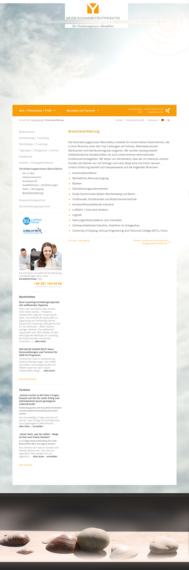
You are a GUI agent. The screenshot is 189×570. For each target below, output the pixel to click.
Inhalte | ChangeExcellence (36, 162)
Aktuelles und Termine (80, 110)
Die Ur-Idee (28, 173)
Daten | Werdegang (32, 188)
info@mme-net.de (155, 112)
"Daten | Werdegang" (80, 240)
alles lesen (40, 341)
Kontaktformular (28, 278)
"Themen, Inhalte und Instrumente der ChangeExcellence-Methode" (150, 242)
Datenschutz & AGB (135, 120)
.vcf (161, 109)
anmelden (38, 426)
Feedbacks (25, 156)
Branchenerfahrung (32, 192)
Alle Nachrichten (28, 379)
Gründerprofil (37, 120)
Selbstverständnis (31, 177)
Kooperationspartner (32, 200)
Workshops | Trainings (33, 144)
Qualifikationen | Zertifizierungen (40, 185)
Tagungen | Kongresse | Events (39, 150)
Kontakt (119, 120)
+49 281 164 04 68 (48, 283)
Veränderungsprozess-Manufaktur (41, 169)
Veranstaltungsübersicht (34, 206)
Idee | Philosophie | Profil (35, 110)
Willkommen (27, 132)
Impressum (152, 120)
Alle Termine (25, 464)
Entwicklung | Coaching (34, 138)
